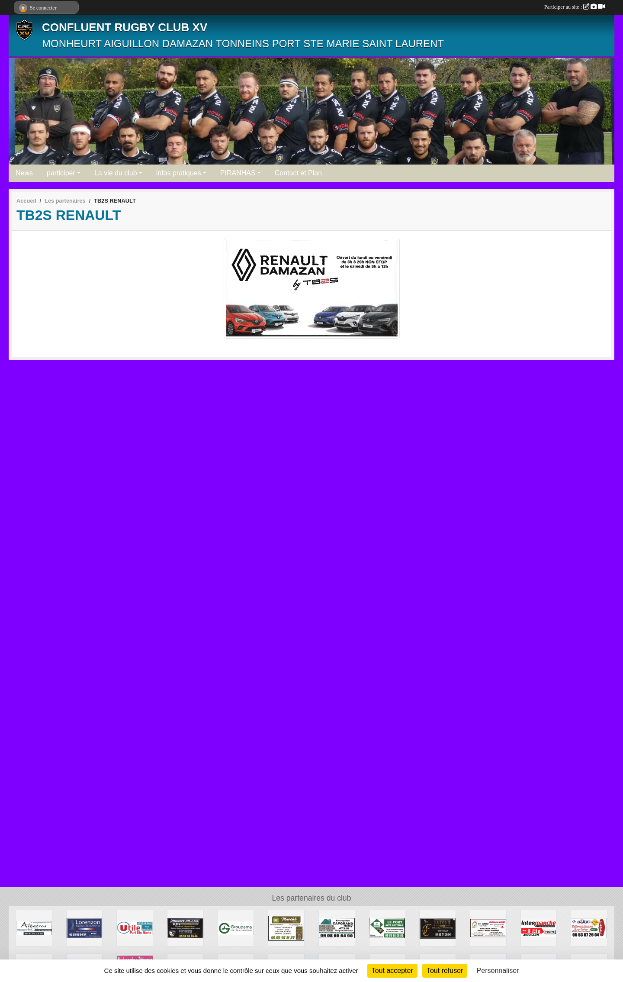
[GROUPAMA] (236, 927)
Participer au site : (574, 7)
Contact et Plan (298, 173)
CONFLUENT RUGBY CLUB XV (124, 27)
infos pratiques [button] (178, 173)
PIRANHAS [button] (238, 173)
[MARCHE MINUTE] (286, 927)
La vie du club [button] (115, 173)
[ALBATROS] (34, 927)
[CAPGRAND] (336, 927)
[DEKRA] (387, 927)
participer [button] (61, 173)
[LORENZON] (84, 927)
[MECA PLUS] (185, 927)
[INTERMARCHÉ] (538, 927)
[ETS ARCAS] (488, 927)
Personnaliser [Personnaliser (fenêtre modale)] (498, 970)
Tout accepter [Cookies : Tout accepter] (392, 970)
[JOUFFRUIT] (437, 927)
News (24, 173)
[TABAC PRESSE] (589, 927)
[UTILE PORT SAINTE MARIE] (134, 927)
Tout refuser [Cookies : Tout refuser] (445, 970)
